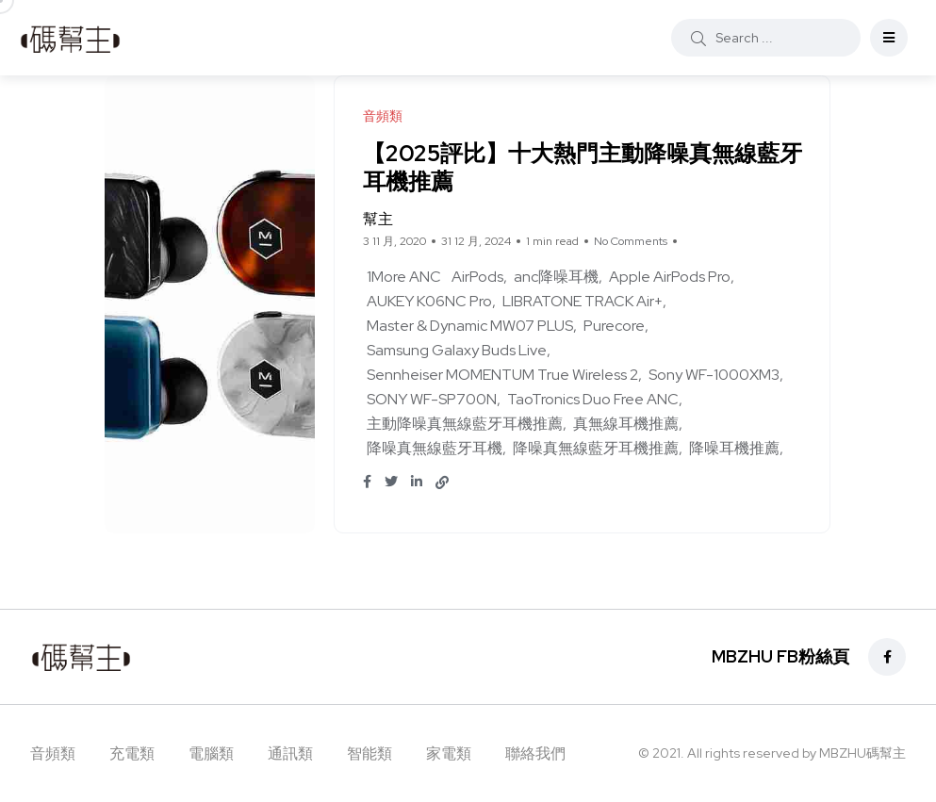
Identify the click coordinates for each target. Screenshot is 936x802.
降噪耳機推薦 (734, 448)
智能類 (369, 753)
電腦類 (211, 753)
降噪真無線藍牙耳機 (434, 448)
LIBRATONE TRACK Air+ (582, 301)
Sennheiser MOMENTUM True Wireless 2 (502, 375)
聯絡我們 (535, 753)
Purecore (614, 326)
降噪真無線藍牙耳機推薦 (596, 448)
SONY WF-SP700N (432, 399)
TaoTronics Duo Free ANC (593, 399)
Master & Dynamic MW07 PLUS (470, 326)
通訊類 (290, 753)
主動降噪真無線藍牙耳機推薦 (465, 424)
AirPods (477, 276)
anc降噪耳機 (556, 276)
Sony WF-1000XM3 (714, 375)
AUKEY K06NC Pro (429, 301)
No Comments (630, 241)
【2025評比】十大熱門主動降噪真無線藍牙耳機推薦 (571, 167)
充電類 (132, 753)
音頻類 (52, 753)
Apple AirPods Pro (670, 276)
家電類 (448, 753)
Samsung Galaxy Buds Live (457, 350)
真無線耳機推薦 (626, 424)
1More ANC (404, 276)
